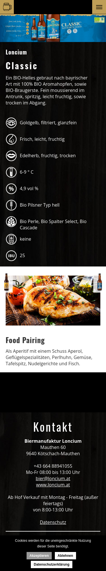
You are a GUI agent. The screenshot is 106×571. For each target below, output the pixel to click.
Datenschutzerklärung (51, 564)
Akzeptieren (39, 556)
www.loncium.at (53, 485)
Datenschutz (53, 522)
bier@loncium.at (53, 478)
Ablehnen (65, 556)
